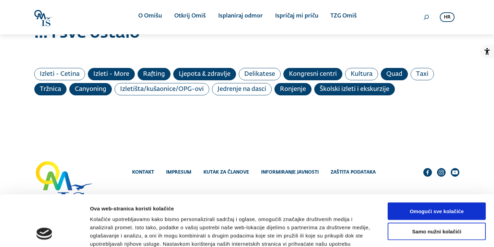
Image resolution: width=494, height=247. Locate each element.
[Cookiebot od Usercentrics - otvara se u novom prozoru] (44, 233)
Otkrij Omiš (190, 17)
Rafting (154, 74)
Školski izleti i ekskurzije (354, 89)
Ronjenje (293, 89)
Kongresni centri (313, 74)
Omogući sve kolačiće (437, 165)
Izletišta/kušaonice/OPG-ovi (162, 89)
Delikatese (259, 74)
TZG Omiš (342, 17)
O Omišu (151, 17)
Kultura (362, 74)
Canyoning (90, 89)
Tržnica (50, 89)
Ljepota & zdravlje (205, 74)
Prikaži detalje (355, 233)
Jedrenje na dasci (241, 89)
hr (447, 17)
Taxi (422, 74)
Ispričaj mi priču (295, 17)
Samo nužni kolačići (436, 185)
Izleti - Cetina (60, 74)
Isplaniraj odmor (239, 17)
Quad (394, 74)
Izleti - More (111, 74)
